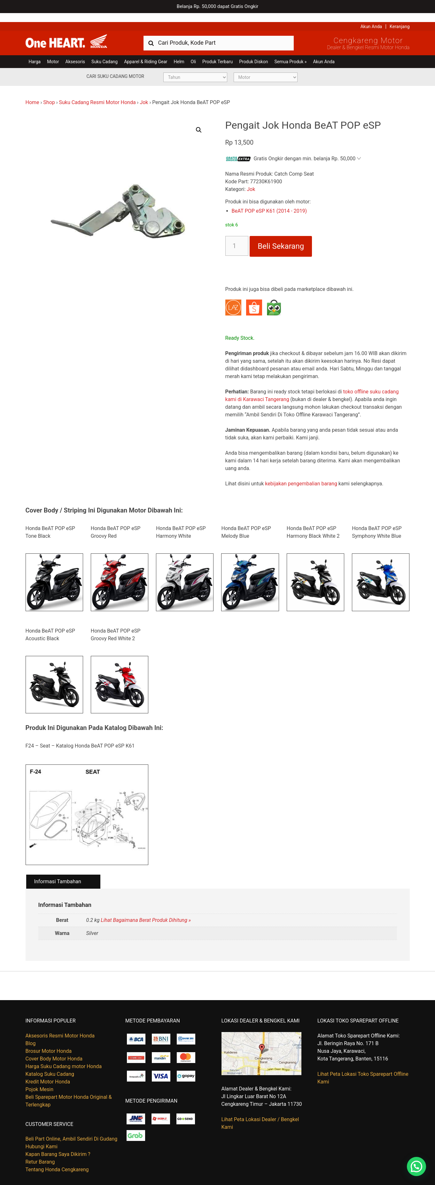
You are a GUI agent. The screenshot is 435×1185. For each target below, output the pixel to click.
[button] (199, 121)
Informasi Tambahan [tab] (57, 873)
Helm (179, 52)
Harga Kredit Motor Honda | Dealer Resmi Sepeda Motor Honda (72, 33)
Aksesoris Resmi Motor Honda (60, 1027)
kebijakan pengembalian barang (301, 475)
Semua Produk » (290, 52)
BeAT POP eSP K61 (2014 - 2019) (269, 202)
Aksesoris (75, 52)
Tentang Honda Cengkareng (57, 1161)
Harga (35, 52)
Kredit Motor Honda (48, 1073)
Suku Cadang (104, 52)
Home (32, 93)
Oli (193, 52)
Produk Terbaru (217, 52)
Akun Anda (371, 17)
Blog (31, 1034)
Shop (49, 93)
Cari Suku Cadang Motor (115, 67)
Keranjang (399, 17)
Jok (144, 93)
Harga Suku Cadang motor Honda (64, 1057)
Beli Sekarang (281, 237)
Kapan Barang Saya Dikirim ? (58, 1145)
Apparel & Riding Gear (145, 52)
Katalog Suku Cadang (50, 1065)
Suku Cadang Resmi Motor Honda (97, 93)
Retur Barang (40, 1153)
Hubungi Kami (42, 1138)
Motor (53, 52)
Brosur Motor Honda (49, 1042)
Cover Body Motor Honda (54, 1050)
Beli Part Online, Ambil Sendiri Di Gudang (72, 1130)
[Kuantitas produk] (237, 237)
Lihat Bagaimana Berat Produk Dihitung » (146, 911)
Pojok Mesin (40, 1080)
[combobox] (219, 33)
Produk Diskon (253, 52)
